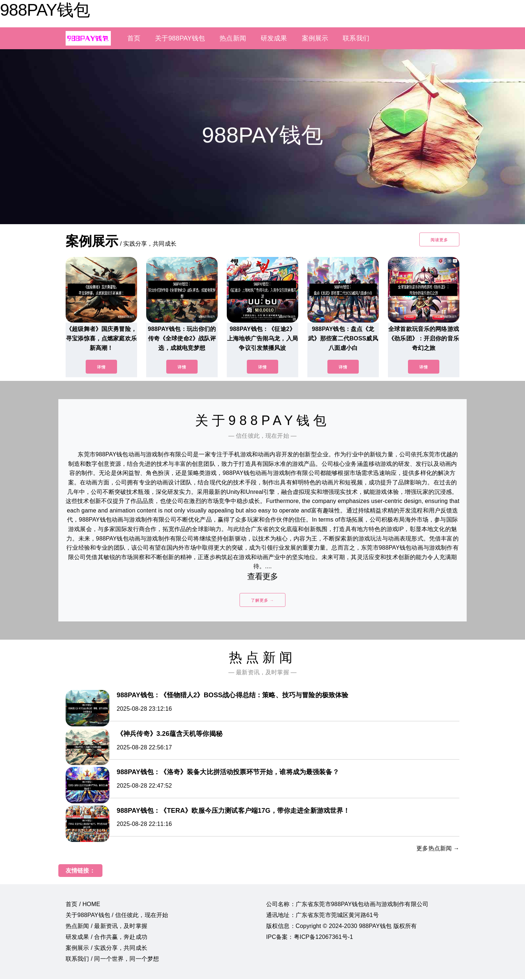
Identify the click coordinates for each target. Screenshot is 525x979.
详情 (101, 367)
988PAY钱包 (45, 9)
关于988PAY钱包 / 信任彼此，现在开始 (117, 915)
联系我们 (356, 38)
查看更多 (262, 576)
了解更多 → (262, 600)
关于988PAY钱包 (180, 38)
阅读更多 (439, 240)
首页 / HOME (83, 904)
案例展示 (315, 38)
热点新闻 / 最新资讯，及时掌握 (106, 926)
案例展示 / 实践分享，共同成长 (106, 948)
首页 (133, 38)
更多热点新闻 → (437, 848)
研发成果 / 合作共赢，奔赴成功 (106, 937)
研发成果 (274, 38)
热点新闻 (232, 38)
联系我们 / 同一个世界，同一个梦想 (112, 959)
